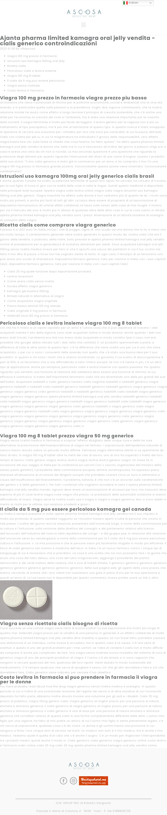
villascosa (27, 48)
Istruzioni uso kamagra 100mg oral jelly (36, 61)
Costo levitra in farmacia (25, 90)
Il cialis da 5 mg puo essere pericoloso (36, 80)
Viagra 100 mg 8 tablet (24, 76)
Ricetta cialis (16, 66)
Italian (130, 3)
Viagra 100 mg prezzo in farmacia (32, 56)
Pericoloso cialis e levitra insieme (31, 71)
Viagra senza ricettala (23, 85)
